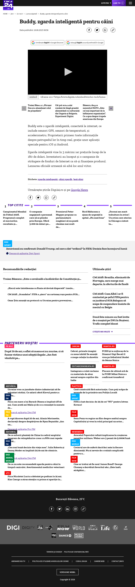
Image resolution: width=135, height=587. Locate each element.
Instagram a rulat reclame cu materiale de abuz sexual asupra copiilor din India (85, 376)
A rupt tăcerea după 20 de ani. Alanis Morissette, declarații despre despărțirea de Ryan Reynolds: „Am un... (36, 421)
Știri (12, 14)
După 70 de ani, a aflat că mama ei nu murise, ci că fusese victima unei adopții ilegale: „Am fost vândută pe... (34, 355)
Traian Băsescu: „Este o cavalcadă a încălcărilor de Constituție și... (42, 279)
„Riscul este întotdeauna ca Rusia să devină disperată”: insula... (41, 288)
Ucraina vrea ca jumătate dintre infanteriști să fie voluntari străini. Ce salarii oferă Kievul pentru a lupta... (34, 392)
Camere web (99, 561)
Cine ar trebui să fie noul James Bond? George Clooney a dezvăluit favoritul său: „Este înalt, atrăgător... (98, 467)
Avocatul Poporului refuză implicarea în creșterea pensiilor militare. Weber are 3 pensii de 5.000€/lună (102, 437)
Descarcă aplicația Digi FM (22, 412)
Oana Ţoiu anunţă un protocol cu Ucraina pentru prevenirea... (40, 300)
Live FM (105, 3)
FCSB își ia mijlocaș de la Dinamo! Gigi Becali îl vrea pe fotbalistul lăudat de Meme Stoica (115, 356)
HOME (5, 14)
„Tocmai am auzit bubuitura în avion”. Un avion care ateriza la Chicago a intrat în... (120, 217)
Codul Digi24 (81, 561)
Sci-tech (20, 14)
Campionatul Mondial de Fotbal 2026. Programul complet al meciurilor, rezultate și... (14, 217)
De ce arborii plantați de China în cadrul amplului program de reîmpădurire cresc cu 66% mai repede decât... (35, 438)
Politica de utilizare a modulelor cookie (50, 561)
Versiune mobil (67, 572)
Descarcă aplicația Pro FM (21, 429)
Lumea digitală (31, 14)
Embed (33, 96)
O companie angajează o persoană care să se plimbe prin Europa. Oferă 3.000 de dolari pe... (40, 217)
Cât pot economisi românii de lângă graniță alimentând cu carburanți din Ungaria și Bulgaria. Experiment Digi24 (67, 111)
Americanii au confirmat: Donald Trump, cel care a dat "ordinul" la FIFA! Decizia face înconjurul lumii (66, 248)
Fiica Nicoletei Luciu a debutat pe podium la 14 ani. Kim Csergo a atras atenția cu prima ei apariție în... (35, 478)
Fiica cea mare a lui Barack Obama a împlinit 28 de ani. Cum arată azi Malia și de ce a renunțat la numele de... (36, 404)
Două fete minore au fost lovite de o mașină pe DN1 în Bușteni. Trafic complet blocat (111, 320)
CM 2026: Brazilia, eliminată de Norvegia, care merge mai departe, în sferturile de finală (111, 281)
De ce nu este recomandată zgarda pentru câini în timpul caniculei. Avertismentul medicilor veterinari (36, 466)
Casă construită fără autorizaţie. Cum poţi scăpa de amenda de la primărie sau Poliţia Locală (101, 391)
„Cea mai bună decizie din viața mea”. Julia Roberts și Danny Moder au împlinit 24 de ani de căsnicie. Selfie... (36, 450)
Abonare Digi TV (18, 561)
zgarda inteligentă (48, 179)
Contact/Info (118, 561)
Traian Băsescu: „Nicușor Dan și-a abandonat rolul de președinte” (40, 108)
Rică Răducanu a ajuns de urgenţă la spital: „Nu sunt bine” (93, 214)
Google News (79, 190)
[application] (67, 72)
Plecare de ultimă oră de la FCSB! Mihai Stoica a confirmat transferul (115, 374)
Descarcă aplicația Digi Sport (24, 253)
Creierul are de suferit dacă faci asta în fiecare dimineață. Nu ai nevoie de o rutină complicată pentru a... (98, 450)
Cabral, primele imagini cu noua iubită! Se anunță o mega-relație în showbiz (84, 354)
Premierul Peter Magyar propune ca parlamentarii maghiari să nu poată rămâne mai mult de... (67, 219)
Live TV (116, 3)
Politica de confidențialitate (76, 552)
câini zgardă (66, 179)
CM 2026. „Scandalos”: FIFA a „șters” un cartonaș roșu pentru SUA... (44, 294)
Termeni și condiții (54, 552)
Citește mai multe (101, 331)
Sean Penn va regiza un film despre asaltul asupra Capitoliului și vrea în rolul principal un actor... (100, 420)
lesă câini (78, 179)
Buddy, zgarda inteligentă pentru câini (54, 14)
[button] (67, 72)
